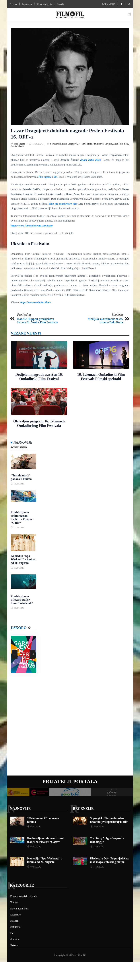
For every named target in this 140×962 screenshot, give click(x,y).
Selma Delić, (56, 144)
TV (11, 933)
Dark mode (108, 4)
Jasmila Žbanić (17, 146)
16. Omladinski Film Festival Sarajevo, (95, 144)
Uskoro (19, 628)
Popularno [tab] (19, 447)
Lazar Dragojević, (70, 144)
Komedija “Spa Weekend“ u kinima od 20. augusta (23, 559)
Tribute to (15, 926)
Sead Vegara (19, 144)
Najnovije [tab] (22, 442)
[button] (129, 14)
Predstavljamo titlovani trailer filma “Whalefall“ (22, 600)
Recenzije (83, 809)
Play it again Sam (19, 908)
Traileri (14, 920)
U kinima (15, 939)
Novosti (14, 902)
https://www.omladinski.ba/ (35, 302)
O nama (13, 4)
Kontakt (60, 4)
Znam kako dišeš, (121, 144)
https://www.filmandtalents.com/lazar (32, 225)
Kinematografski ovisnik (23, 896)
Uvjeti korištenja (44, 4)
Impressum (27, 4)
